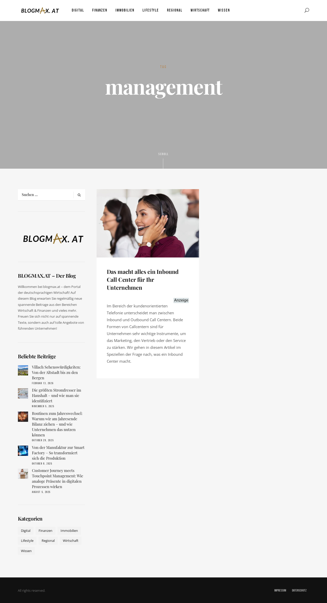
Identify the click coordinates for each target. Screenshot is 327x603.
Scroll (163, 160)
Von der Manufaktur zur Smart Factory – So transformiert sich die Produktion (58, 453)
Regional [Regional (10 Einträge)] (48, 540)
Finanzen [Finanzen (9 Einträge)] (45, 530)
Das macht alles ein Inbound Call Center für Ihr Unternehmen (143, 279)
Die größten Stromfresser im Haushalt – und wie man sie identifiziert (56, 395)
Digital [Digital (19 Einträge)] (25, 530)
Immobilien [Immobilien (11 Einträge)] (69, 530)
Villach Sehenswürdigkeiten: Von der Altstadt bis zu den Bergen (56, 372)
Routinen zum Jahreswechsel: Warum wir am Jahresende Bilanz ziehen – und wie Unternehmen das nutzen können (57, 424)
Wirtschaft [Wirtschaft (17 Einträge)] (70, 540)
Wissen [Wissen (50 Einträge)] (26, 550)
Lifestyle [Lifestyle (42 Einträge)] (27, 540)
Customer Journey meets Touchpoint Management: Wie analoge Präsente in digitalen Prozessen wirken (57, 478)
